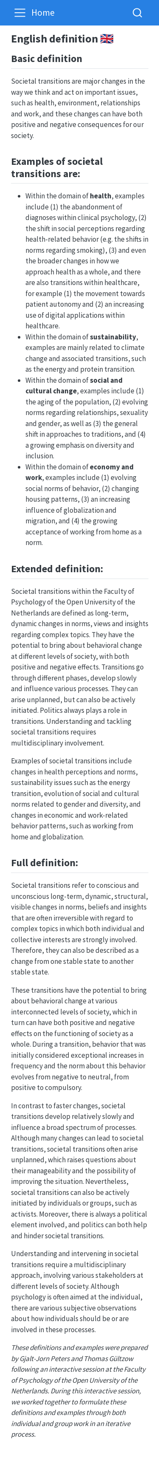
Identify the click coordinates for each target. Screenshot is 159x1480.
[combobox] (137, 12)
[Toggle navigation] (20, 13)
